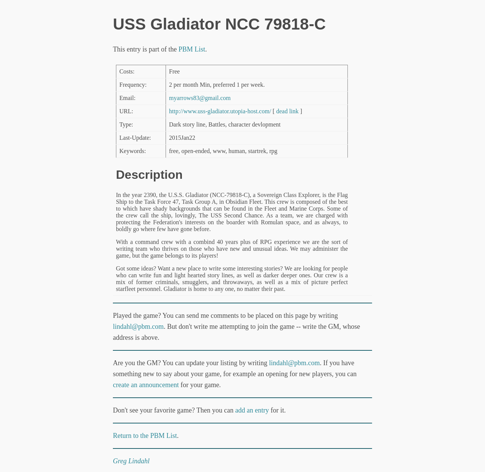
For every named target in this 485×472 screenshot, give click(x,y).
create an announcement (146, 385)
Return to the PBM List (145, 435)
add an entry (252, 410)
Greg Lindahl (131, 461)
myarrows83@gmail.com (200, 98)
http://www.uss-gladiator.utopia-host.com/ (220, 111)
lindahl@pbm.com (138, 326)
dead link (287, 111)
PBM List (191, 49)
